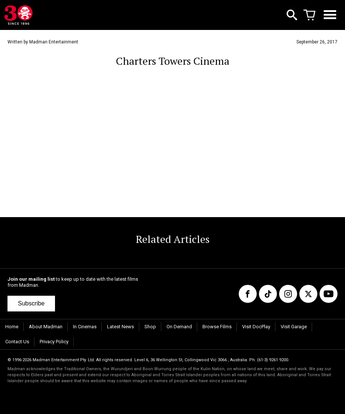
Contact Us (17, 341)
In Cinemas (85, 326)
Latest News (120, 326)
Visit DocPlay (256, 326)
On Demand (179, 326)
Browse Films (217, 326)
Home (11, 326)
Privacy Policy (54, 341)
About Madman (45, 326)
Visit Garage (294, 326)
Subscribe (31, 303)
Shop (150, 326)
